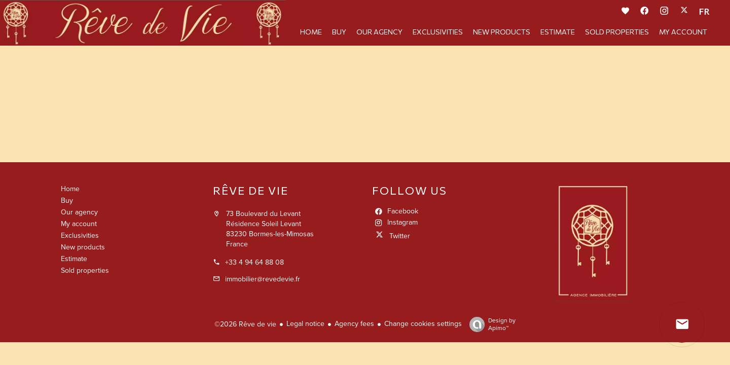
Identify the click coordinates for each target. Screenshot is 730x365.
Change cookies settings (423, 323)
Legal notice (305, 323)
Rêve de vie (250, 190)
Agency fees (354, 323)
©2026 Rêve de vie (245, 324)
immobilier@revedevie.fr (262, 279)
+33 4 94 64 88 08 (254, 262)
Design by (490, 324)
